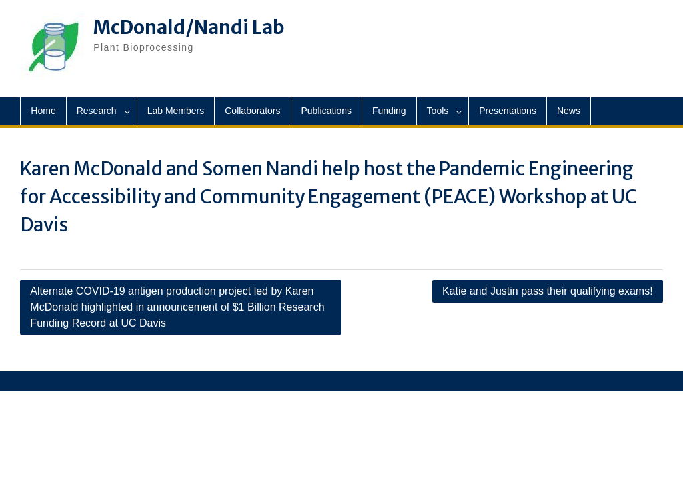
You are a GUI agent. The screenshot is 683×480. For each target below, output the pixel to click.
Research (97, 110)
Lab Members (176, 110)
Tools (438, 110)
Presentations (507, 110)
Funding (389, 110)
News (568, 110)
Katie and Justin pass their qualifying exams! (547, 291)
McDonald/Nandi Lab (189, 27)
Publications (326, 110)
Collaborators (252, 110)
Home (43, 110)
